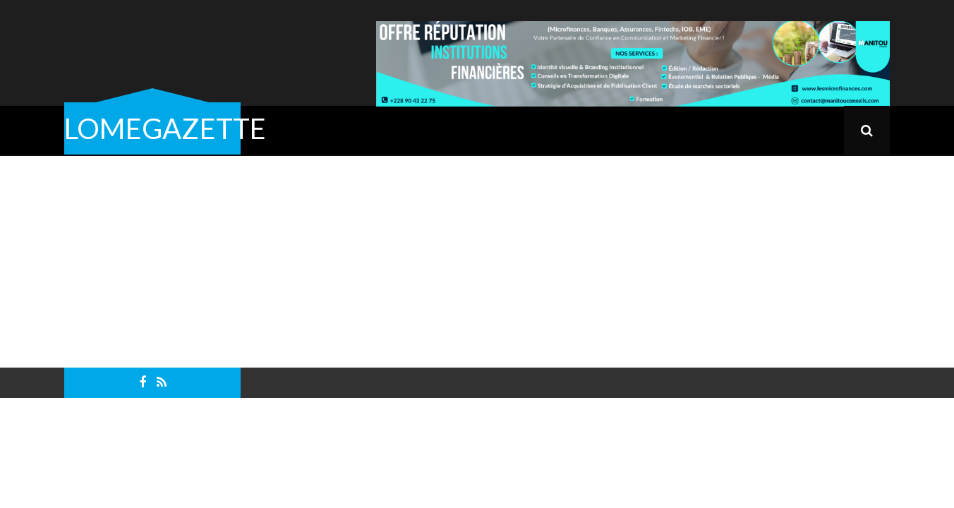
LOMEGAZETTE (165, 128)
